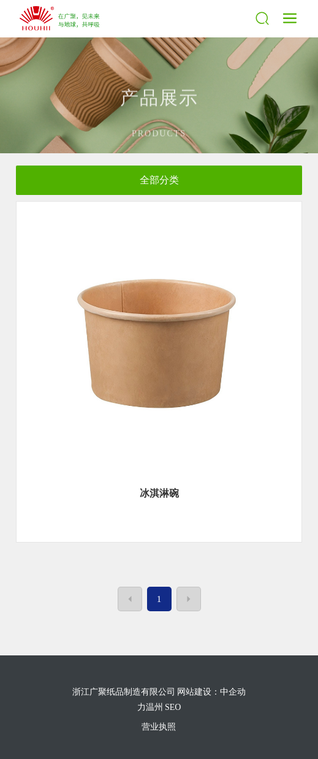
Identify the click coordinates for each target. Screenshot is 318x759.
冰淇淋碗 (159, 493)
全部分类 (159, 180)
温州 (154, 707)
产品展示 (159, 110)
